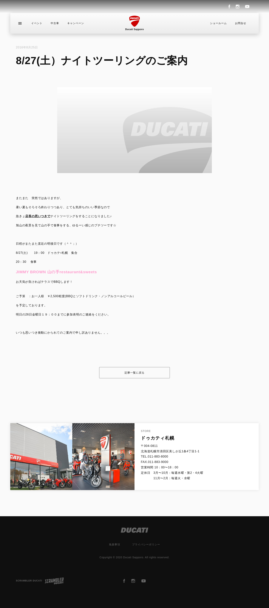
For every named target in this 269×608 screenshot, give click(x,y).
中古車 (55, 23)
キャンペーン (75, 23)
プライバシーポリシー (146, 544)
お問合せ (240, 23)
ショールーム (218, 23)
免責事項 (114, 544)
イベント (36, 23)
